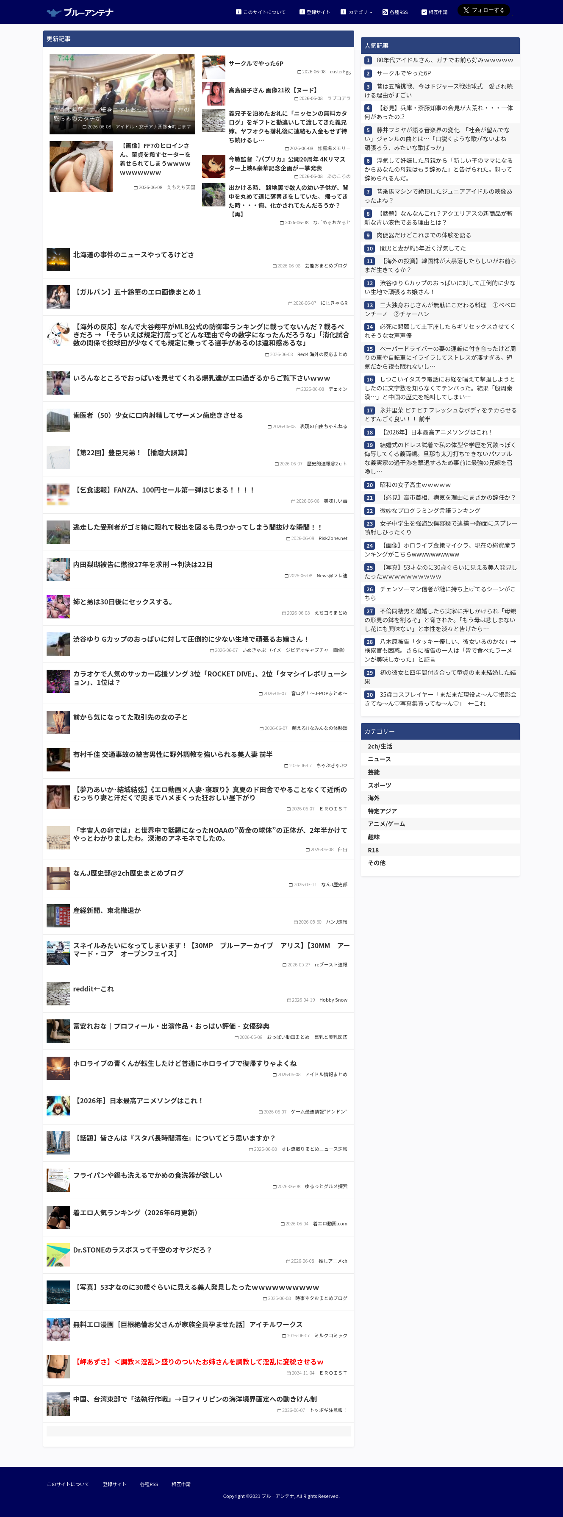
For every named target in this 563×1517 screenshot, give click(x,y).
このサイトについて (261, 12)
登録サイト (315, 12)
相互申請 (435, 12)
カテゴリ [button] (355, 12)
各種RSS (395, 12)
